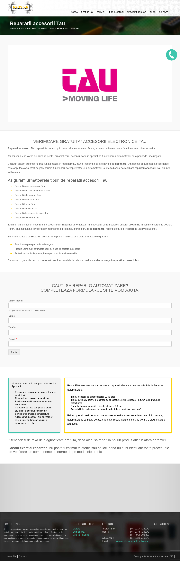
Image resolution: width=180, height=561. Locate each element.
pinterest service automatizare (156, 536)
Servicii (101, 12)
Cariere (76, 529)
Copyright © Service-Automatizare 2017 (153, 556)
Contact (163, 12)
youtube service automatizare (163, 536)
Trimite (14, 352)
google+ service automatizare (170, 530)
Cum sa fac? (79, 532)
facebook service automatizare (156, 530)
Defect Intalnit (15, 301)
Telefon (12, 327)
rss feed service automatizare (170, 536)
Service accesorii (45, 28)
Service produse (136, 12)
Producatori (116, 12)
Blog (153, 12)
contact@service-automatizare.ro (132, 541)
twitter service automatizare (163, 530)
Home (13, 28)
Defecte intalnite (81, 535)
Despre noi (87, 12)
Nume (11, 316)
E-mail (12, 339)
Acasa (74, 12)
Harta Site (11, 556)
